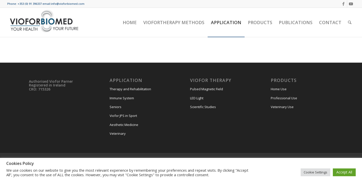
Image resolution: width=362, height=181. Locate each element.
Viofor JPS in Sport (123, 115)
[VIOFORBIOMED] (44, 22)
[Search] (350, 22)
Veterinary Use (282, 107)
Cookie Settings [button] (315, 172)
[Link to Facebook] (343, 4)
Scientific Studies (203, 107)
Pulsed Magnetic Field (206, 89)
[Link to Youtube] (351, 4)
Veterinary (118, 133)
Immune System (122, 98)
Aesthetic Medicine (124, 124)
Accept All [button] (344, 172)
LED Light (196, 98)
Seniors (115, 107)
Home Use (279, 89)
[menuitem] (129, 22)
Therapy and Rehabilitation (130, 89)
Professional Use (284, 98)
